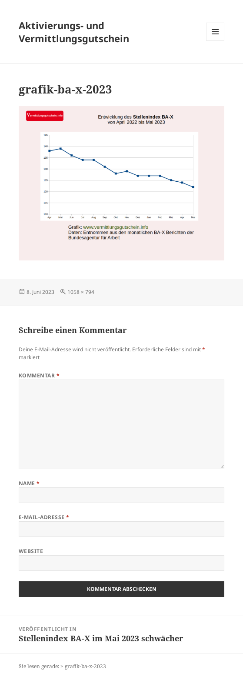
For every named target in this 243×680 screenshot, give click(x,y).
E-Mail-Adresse (44, 517)
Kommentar (39, 375)
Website (31, 551)
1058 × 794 (80, 292)
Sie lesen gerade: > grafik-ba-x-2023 (62, 666)
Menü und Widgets (215, 40)
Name (29, 483)
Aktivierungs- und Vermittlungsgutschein (74, 32)
